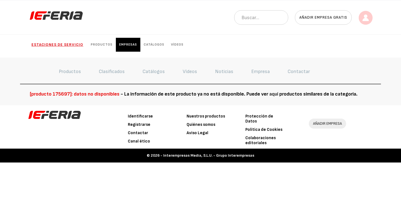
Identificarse (140, 116)
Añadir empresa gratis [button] (323, 17)
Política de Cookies (263, 129)
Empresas (128, 44)
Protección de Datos (259, 119)
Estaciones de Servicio (57, 44)
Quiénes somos (201, 124)
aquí (273, 94)
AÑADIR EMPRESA (327, 123)
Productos (102, 44)
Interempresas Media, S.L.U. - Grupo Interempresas (208, 155)
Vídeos (177, 44)
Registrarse (139, 124)
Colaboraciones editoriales (260, 140)
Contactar (138, 133)
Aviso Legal (197, 133)
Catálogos (154, 44)
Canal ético (139, 141)
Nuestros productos (206, 116)
